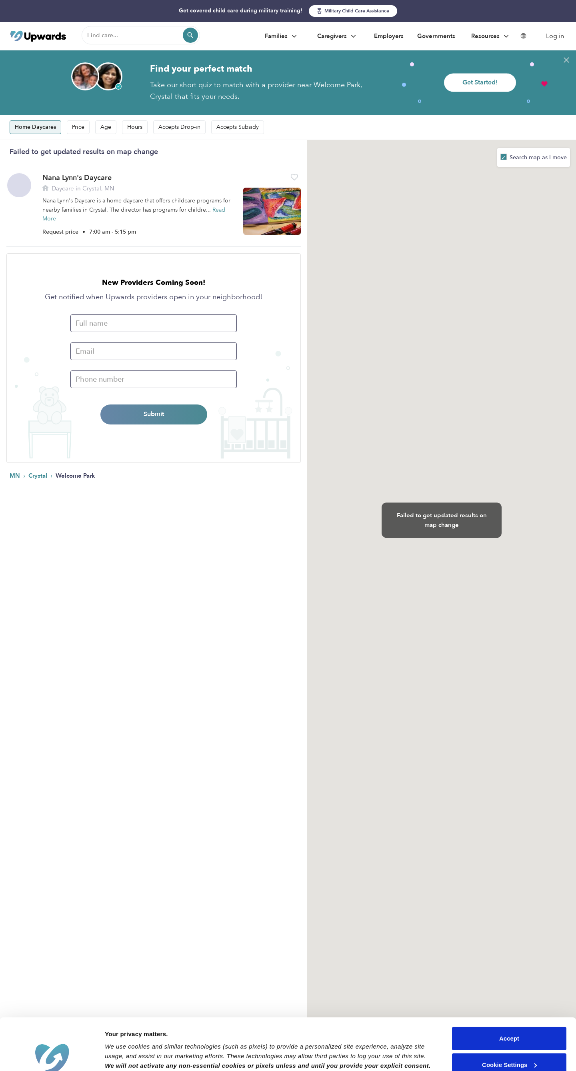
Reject (509, 1039)
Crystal (38, 476)
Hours (134, 127)
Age (105, 127)
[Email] (153, 351)
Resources (491, 36)
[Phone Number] (153, 379)
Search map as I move (537, 157)
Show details (123, 1055)
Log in (555, 36)
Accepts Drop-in (179, 127)
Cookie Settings (509, 1012)
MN (16, 476)
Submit (154, 414)
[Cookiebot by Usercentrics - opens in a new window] (52, 1055)
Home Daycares (35, 127)
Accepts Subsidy (237, 127)
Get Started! (480, 82)
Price (78, 127)
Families (282, 36)
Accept (509, 986)
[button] (294, 177)
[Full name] (153, 323)
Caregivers (337, 36)
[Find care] (141, 35)
